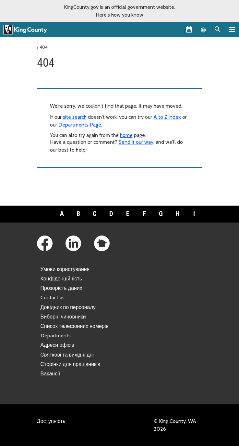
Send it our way (136, 142)
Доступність (51, 421)
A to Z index (167, 117)
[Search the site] (217, 29)
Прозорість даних (61, 288)
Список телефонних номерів (75, 326)
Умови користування (65, 269)
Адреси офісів (57, 345)
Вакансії (50, 374)
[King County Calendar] (189, 29)
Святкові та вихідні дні (67, 355)
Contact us (53, 297)
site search (75, 117)
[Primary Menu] (232, 29)
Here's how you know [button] (119, 15)
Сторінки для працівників (71, 364)
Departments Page (79, 125)
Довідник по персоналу (68, 307)
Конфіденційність (61, 279)
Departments (56, 335)
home (126, 135)
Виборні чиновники (63, 317)
